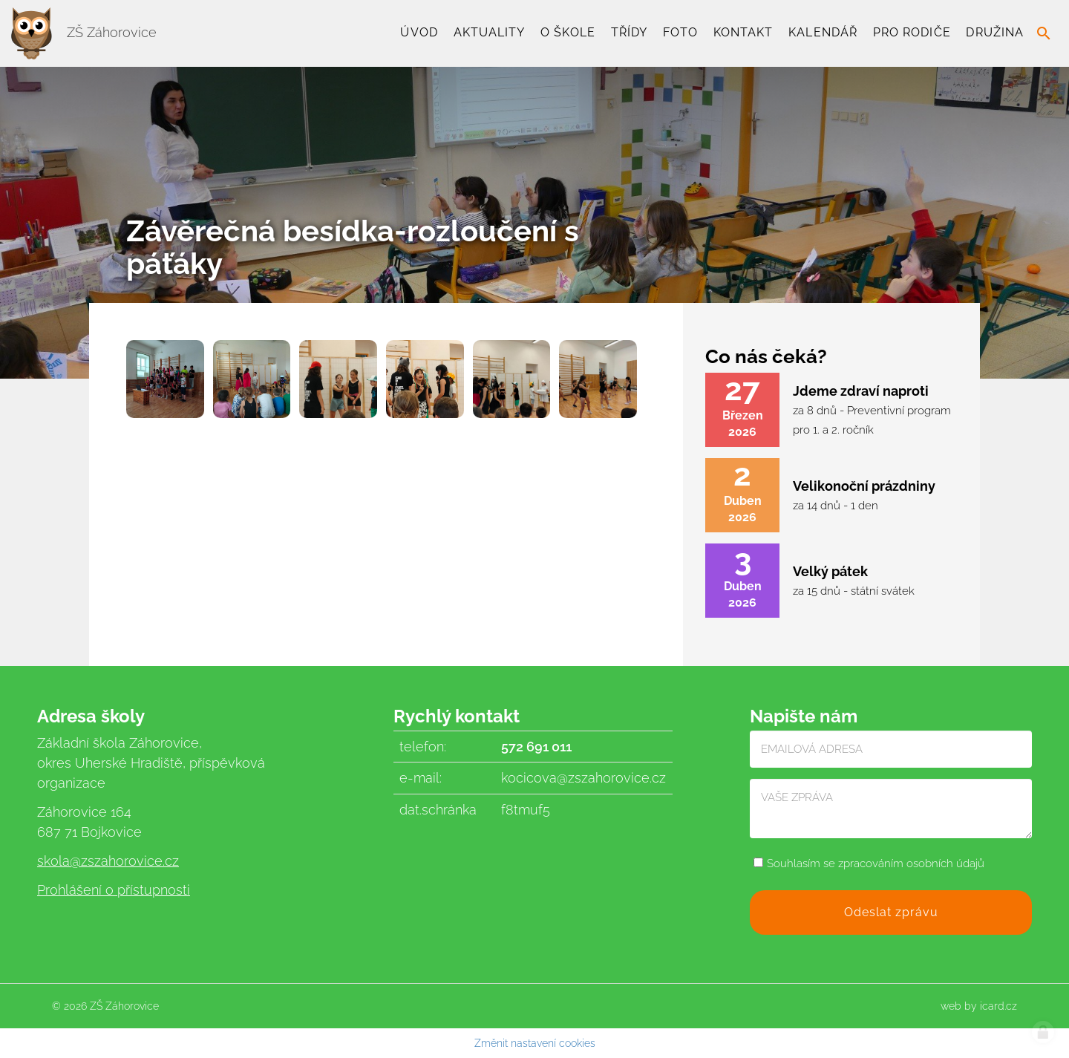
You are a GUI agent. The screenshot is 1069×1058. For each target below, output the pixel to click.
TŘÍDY (629, 32)
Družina (995, 32)
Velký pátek (830, 571)
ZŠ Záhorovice (84, 32)
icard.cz (998, 1006)
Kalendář (822, 32)
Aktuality (490, 32)
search (1044, 33)
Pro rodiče (912, 32)
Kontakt (743, 32)
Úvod (418, 32)
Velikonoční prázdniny (864, 486)
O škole (567, 32)
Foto (680, 32)
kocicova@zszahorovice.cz (583, 778)
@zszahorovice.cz (124, 861)
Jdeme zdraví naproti (861, 391)
